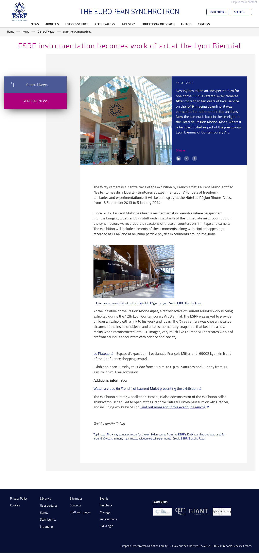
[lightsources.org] (222, 511)
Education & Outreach (158, 24)
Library (44, 498)
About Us (52, 24)
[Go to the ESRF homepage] (19, 11)
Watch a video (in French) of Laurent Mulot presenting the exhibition (145, 388)
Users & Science (76, 24)
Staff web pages (80, 512)
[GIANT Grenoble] (199, 511)
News (35, 24)
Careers (204, 24)
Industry (128, 24)
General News (46, 31)
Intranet (45, 526)
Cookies (15, 505)
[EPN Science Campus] (180, 511)
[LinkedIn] (178, 158)
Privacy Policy (19, 498)
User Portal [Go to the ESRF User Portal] (218, 12)
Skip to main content (244, 2)
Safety (44, 512)
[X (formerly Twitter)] (186, 158)
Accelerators (105, 24)
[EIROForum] (162, 511)
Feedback (106, 505)
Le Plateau (101, 353)
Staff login (46, 519)
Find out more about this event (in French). (173, 407)
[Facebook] (194, 158)
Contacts (75, 505)
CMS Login (106, 526)
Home (10, 31)
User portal (47, 505)
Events (186, 24)
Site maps (76, 498)
